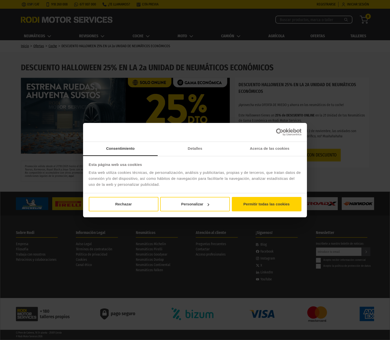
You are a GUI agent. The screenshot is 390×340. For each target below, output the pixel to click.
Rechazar (123, 204)
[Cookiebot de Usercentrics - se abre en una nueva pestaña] (279, 132)
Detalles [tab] (195, 148)
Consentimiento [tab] (120, 148)
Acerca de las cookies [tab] (270, 148)
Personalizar (195, 204)
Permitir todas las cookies (267, 204)
